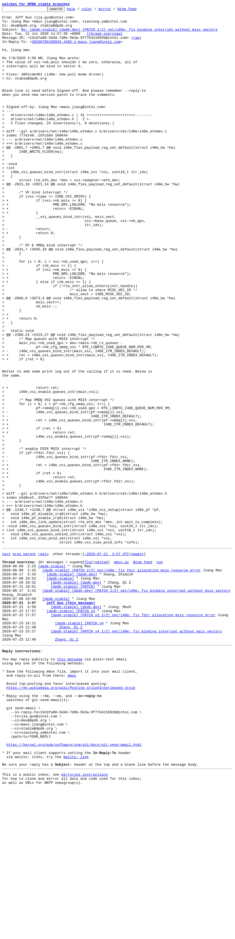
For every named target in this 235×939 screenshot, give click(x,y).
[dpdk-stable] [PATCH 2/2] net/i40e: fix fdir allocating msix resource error (121, 681)
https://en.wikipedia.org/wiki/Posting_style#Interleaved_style (70, 821)
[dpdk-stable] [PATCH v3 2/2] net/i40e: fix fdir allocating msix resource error (133, 735)
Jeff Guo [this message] (71, 720)
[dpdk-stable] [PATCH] (73, 701)
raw (136, 44)
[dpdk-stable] (52, 676)
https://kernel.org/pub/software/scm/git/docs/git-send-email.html (74, 889)
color (95, 10)
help (79, 10)
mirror (113, 10)
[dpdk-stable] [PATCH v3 (71, 730)
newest (137, 662)
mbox (72, 806)
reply (43, 662)
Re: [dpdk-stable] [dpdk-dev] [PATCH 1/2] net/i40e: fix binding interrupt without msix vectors (119, 34)
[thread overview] (105, 39)
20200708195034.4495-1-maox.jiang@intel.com (76, 48)
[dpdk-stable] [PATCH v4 (79, 745)
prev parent (24, 662)
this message (70, 786)
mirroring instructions (84, 923)
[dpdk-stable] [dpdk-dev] (72, 686)
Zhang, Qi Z (71, 749)
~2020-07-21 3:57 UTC (106, 662)
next (6, 662)
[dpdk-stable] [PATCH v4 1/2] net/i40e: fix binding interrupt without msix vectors (136, 754)
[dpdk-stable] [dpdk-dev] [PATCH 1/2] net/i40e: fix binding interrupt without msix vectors (136, 706)
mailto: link (76, 904)
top (159, 671)
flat (88, 671)
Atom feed (135, 10)
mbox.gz (121, 671)
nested (101, 671)
